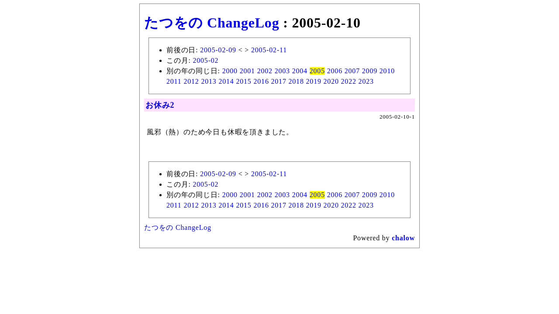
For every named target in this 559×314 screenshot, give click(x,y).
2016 (261, 81)
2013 (208, 81)
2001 (247, 71)
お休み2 (159, 105)
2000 (230, 71)
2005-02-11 (269, 50)
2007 (352, 71)
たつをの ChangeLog (211, 23)
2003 (282, 71)
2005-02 (205, 60)
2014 (226, 81)
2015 (243, 81)
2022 (348, 81)
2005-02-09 (218, 50)
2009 (369, 71)
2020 (331, 81)
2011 (174, 81)
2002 (265, 71)
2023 (366, 81)
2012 (191, 81)
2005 (317, 71)
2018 (296, 81)
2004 (299, 71)
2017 (278, 81)
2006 (334, 71)
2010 (387, 71)
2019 (313, 81)
